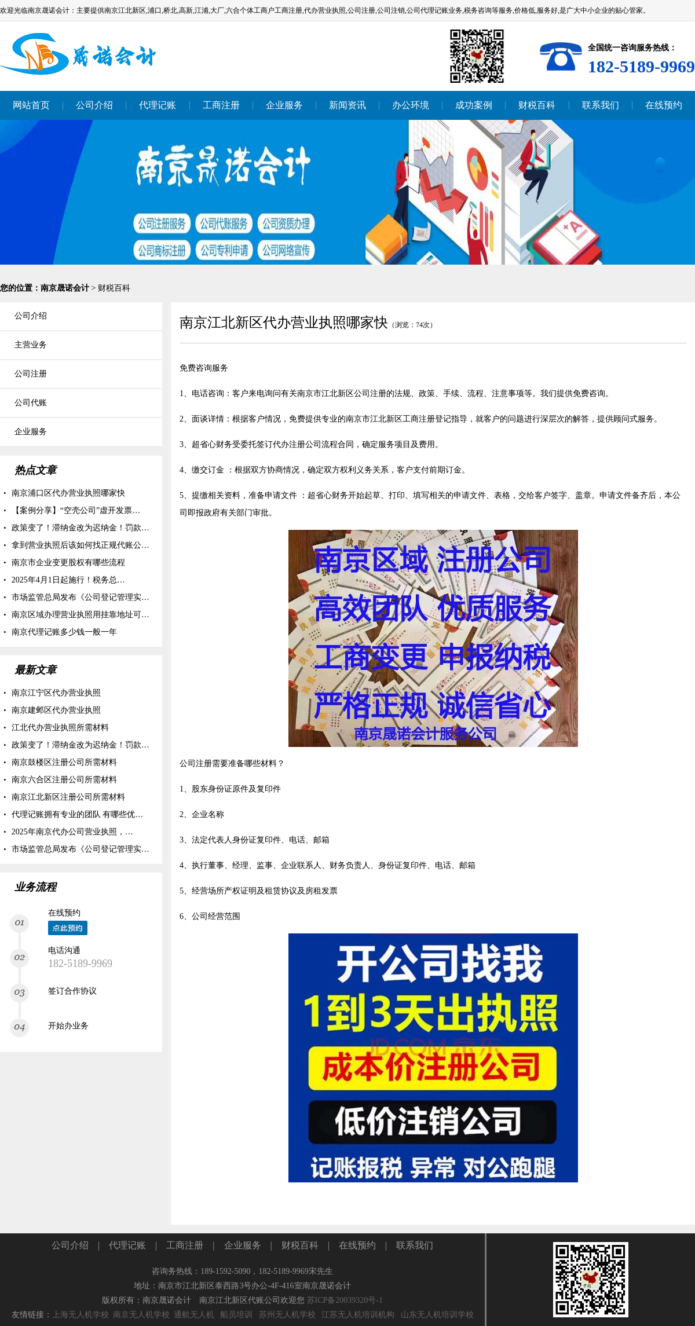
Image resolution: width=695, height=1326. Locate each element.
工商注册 (184, 1245)
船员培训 (236, 1314)
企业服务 (242, 1245)
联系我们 (414, 1245)
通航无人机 (194, 1314)
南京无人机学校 (141, 1314)
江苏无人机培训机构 (357, 1314)
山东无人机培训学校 (437, 1314)
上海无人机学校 (80, 1314)
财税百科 (114, 288)
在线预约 (357, 1245)
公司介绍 (70, 1245)
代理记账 (127, 1245)
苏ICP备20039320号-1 (345, 1300)
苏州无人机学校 (287, 1314)
